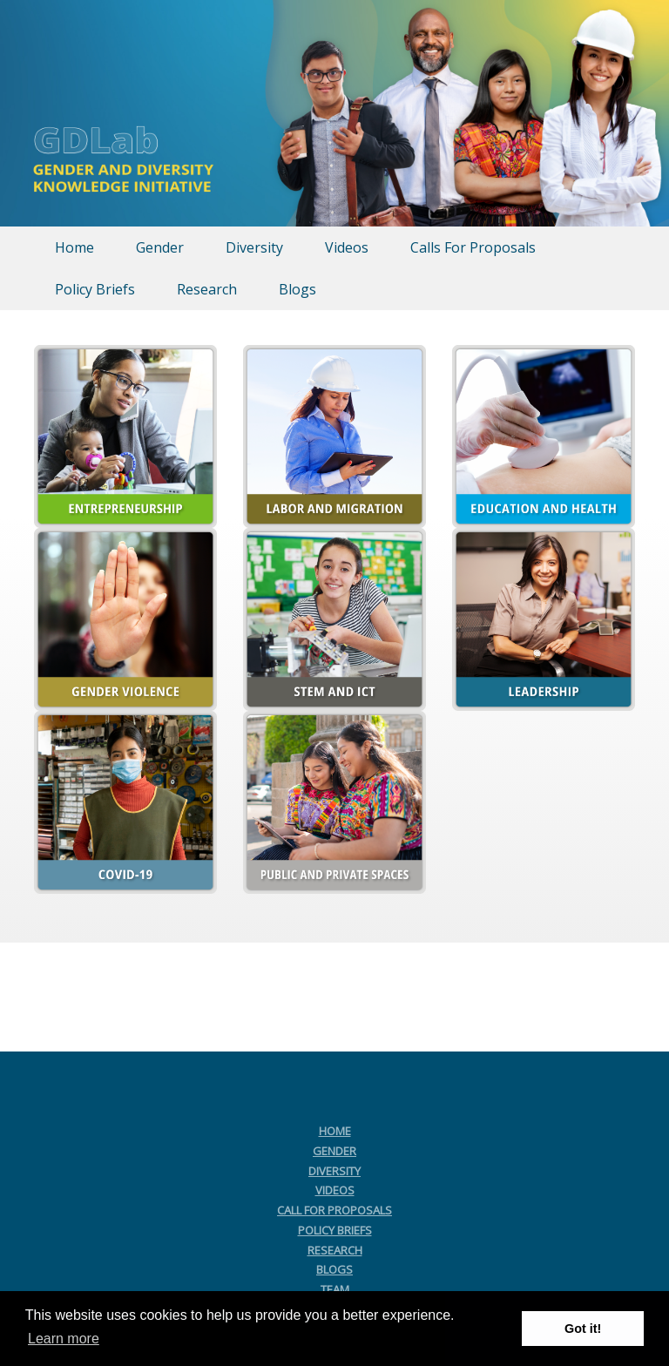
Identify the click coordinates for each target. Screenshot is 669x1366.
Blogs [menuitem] (297, 289)
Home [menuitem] (74, 247)
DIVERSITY (334, 1171)
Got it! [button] (582, 1329)
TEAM (335, 1289)
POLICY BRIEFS (335, 1230)
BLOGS (334, 1269)
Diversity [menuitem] (254, 247)
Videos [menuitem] (346, 247)
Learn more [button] (63, 1338)
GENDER (334, 1151)
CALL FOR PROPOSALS (334, 1210)
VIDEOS (335, 1190)
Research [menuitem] (207, 289)
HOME (335, 1131)
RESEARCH (334, 1250)
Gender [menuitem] (160, 247)
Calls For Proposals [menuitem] (473, 247)
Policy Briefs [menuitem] (95, 289)
